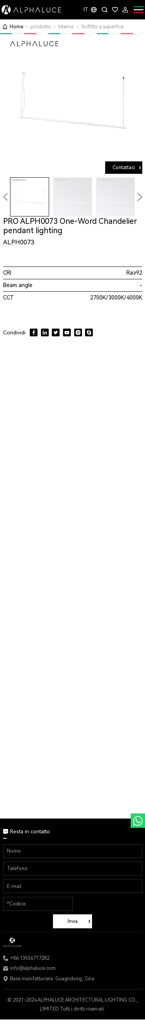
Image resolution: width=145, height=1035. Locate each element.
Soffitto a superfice (102, 26)
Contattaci (124, 167)
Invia (73, 921)
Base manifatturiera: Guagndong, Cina (52, 978)
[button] (139, 196)
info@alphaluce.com (33, 968)
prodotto (41, 26)
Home (16, 26)
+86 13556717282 (29, 958)
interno (66, 26)
